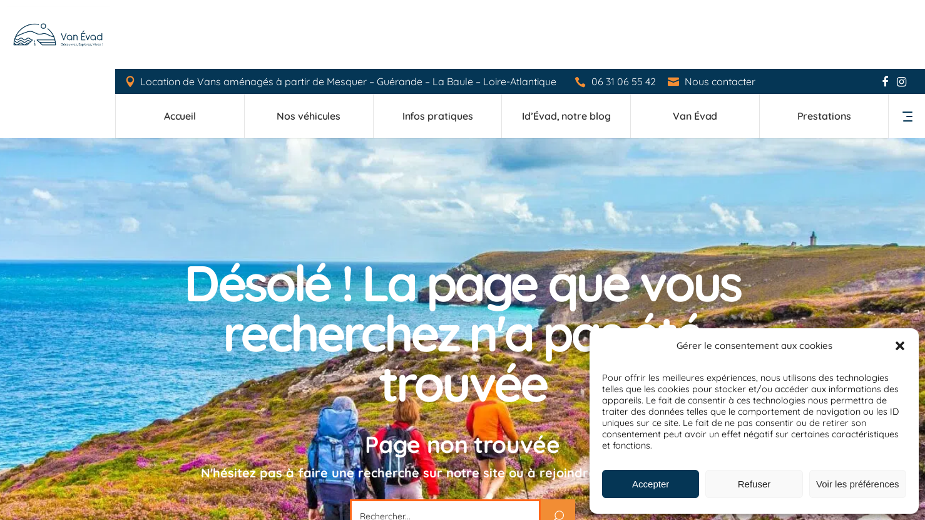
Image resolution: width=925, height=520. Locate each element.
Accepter (650, 484)
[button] (900, 346)
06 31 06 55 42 (624, 13)
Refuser (754, 484)
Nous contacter (720, 12)
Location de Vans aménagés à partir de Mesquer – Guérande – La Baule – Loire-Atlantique (349, 12)
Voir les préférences (857, 484)
